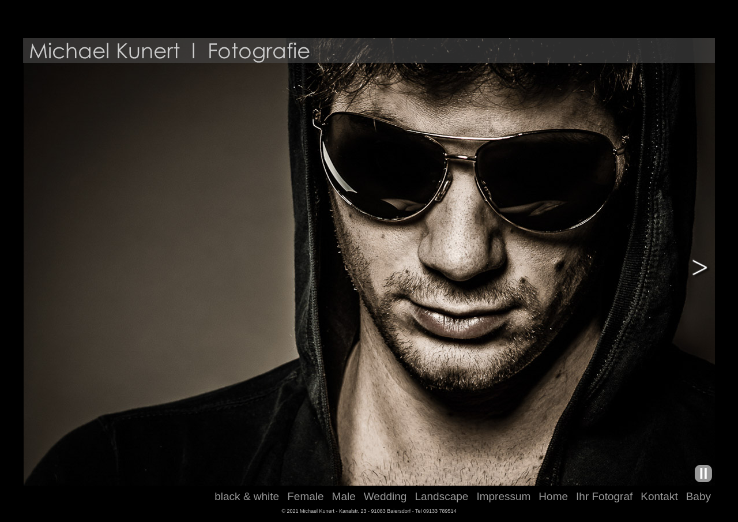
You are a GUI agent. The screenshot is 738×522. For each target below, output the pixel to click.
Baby (698, 496)
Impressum (503, 496)
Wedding (385, 496)
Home (553, 496)
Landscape (441, 496)
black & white (246, 496)
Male (344, 496)
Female (305, 496)
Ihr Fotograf (604, 496)
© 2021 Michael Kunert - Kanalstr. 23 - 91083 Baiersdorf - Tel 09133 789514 (368, 511)
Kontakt (659, 496)
